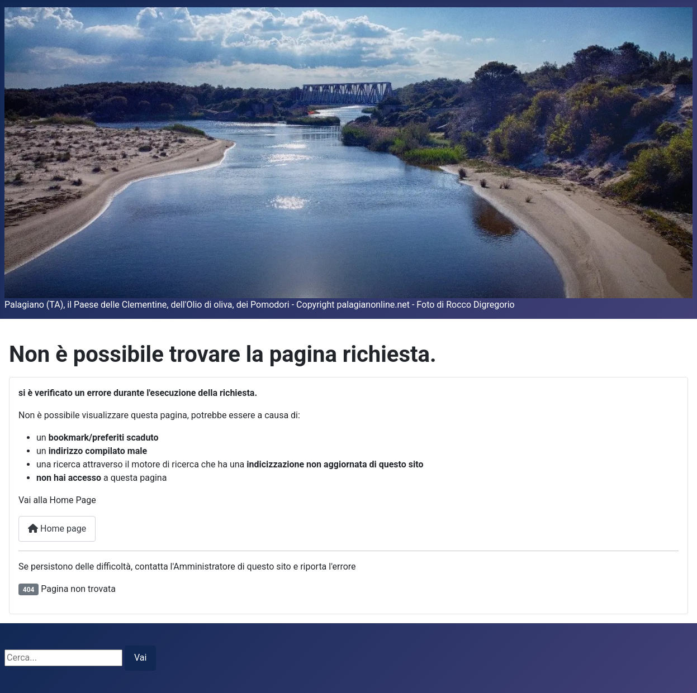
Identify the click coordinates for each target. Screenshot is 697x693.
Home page (57, 528)
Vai (140, 657)
